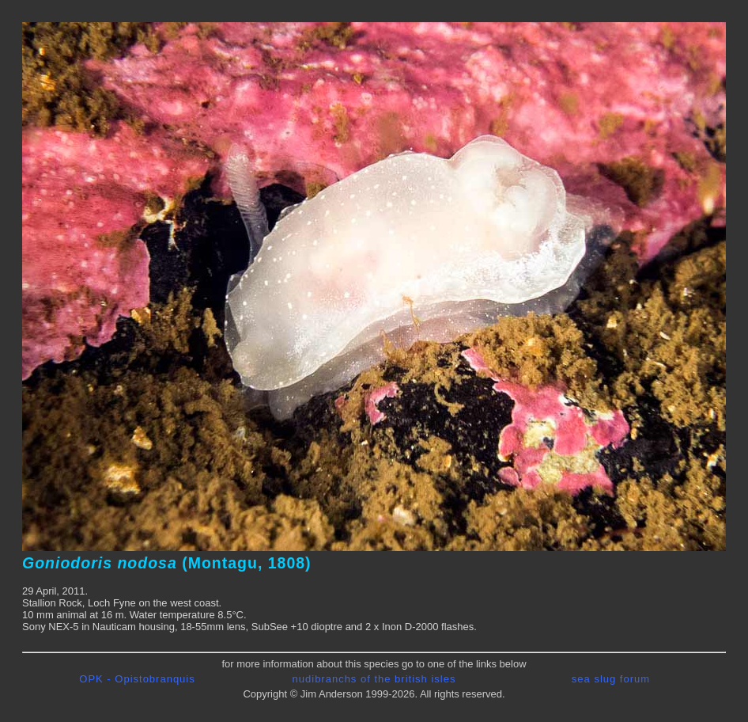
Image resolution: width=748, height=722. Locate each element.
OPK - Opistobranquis (137, 679)
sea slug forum (611, 679)
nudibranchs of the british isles (374, 679)
